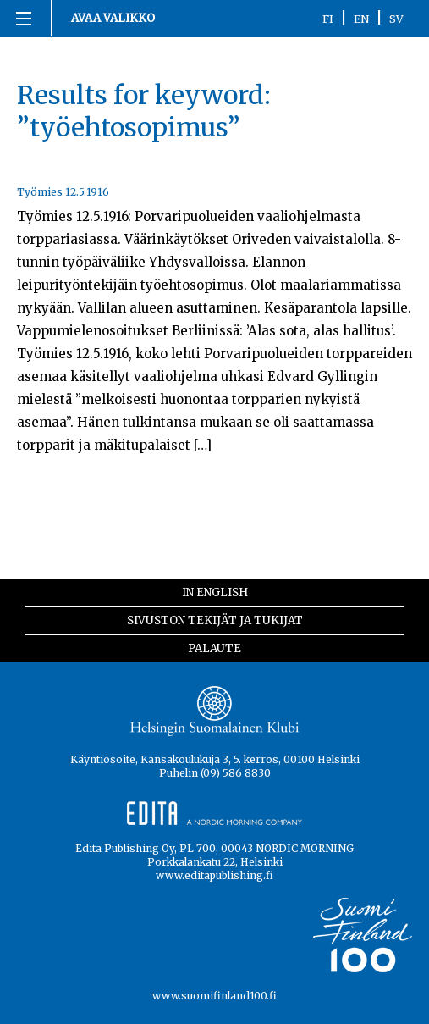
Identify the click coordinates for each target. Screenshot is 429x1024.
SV (396, 18)
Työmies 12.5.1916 (63, 191)
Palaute (214, 648)
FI (327, 18)
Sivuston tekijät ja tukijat (215, 620)
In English (215, 592)
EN (361, 18)
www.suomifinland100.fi (214, 995)
